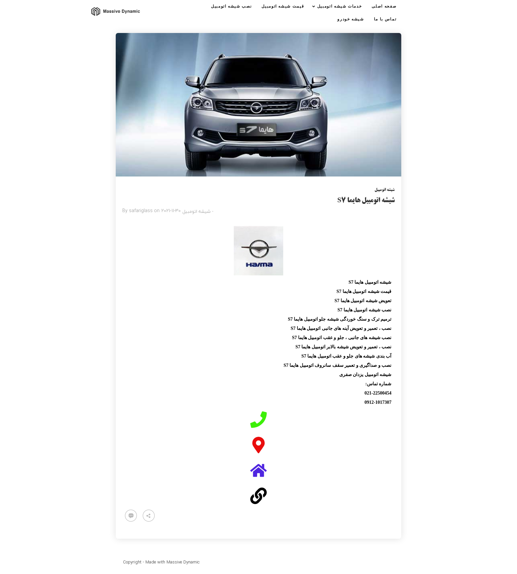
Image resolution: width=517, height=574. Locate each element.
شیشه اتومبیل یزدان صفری (365, 374)
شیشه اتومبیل (385, 190)
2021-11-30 (171, 211)
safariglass (141, 211)
